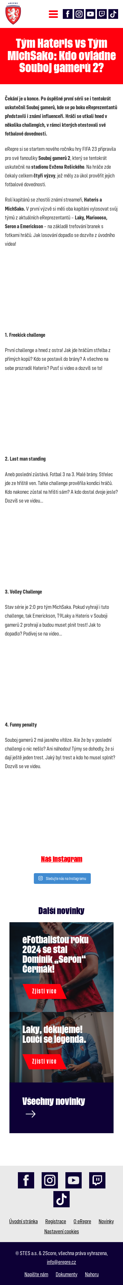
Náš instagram (61, 859)
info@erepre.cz (61, 1261)
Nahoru (92, 1274)
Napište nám (36, 1274)
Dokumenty (66, 1274)
